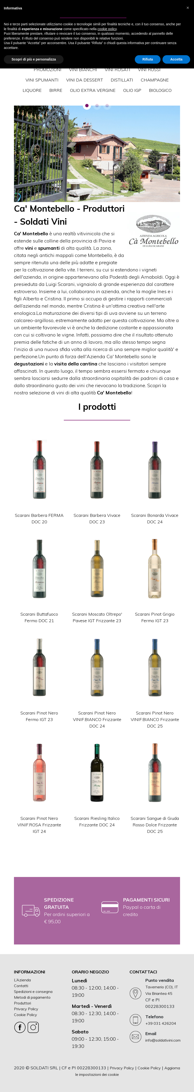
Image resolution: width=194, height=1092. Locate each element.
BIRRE (55, 90)
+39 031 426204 (160, 1023)
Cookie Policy (25, 1014)
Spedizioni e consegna (33, 991)
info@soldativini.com (163, 1040)
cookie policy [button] (106, 29)
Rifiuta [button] (147, 59)
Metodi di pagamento (32, 997)
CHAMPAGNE (155, 80)
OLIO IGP (132, 90)
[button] (87, 105)
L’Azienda (22, 979)
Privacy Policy (26, 1008)
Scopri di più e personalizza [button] (34, 59)
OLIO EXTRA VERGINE (93, 90)
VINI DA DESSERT (84, 80)
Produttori (22, 1003)
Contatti (21, 985)
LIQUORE (32, 90)
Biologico (160, 90)
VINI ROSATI (117, 69)
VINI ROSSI (149, 69)
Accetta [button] (176, 59)
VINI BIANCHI (83, 69)
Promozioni (47, 69)
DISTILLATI (122, 80)
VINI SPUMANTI (42, 80)
